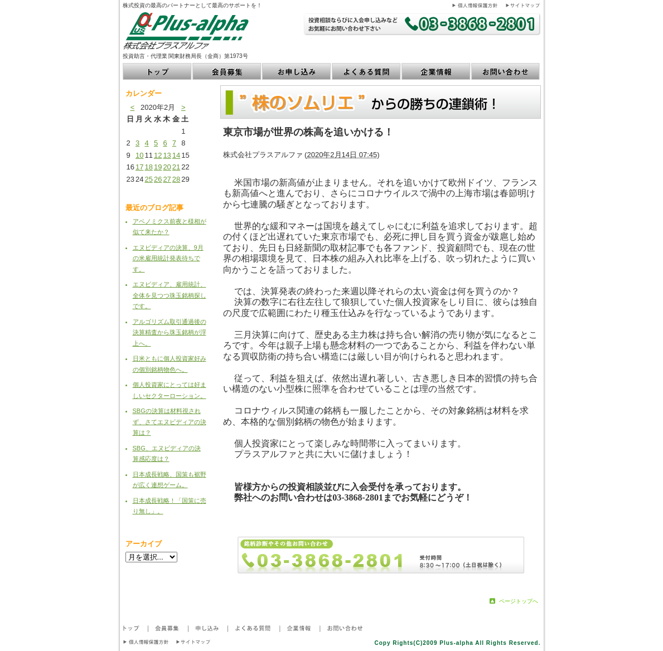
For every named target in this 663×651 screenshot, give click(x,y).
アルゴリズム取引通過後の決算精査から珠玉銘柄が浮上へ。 (169, 332)
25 (148, 179)
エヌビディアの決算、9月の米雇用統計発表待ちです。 (168, 258)
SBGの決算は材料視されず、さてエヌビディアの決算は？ (169, 421)
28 (176, 179)
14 (176, 155)
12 (158, 155)
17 (139, 167)
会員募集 (227, 71)
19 (158, 167)
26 (158, 179)
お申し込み (297, 71)
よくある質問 (366, 71)
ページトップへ (518, 601)
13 (167, 155)
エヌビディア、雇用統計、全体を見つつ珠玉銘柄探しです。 (169, 295)
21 (176, 167)
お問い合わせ (506, 71)
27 (167, 179)
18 (148, 167)
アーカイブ (143, 544)
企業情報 (436, 71)
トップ (157, 71)
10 (139, 155)
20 (167, 167)
